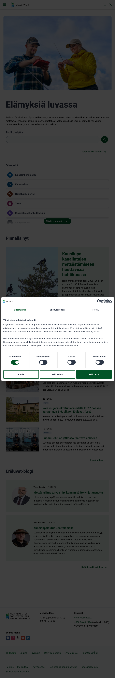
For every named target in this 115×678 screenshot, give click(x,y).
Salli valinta (57, 374)
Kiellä (21, 374)
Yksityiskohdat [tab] (57, 309)
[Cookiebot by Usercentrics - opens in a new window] (99, 301)
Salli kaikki (94, 374)
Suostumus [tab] (20, 309)
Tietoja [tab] (95, 309)
